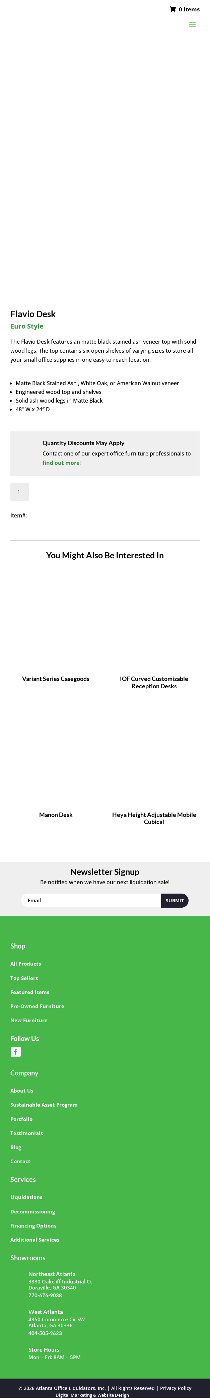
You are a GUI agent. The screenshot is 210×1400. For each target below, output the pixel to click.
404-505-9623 (45, 1333)
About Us (21, 1090)
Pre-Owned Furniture (37, 1006)
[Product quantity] (19, 492)
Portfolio (21, 1119)
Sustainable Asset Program (44, 1104)
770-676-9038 (45, 1295)
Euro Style (27, 326)
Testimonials (26, 1133)
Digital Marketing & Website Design (92, 1395)
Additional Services (34, 1239)
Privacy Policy (176, 1388)
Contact (20, 1161)
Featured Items (29, 992)
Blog (15, 1147)
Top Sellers (24, 978)
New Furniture (29, 1020)
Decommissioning (32, 1211)
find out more (61, 463)
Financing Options (33, 1225)
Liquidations (26, 1197)
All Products (25, 963)
